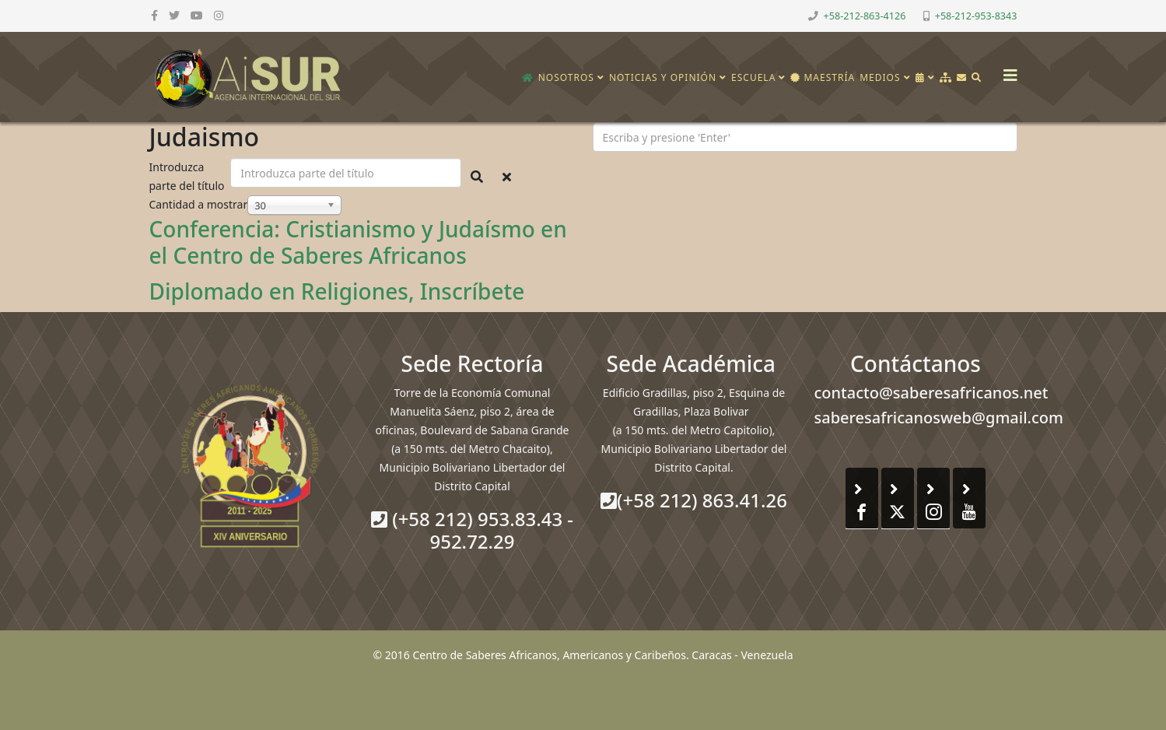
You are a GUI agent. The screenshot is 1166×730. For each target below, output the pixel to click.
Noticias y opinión (662, 77)
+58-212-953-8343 (976, 16)
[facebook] (154, 15)
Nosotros (566, 77)
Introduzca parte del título (188, 176)
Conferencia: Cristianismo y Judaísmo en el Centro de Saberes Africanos (358, 242)
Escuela (753, 77)
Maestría (822, 77)
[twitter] (174, 15)
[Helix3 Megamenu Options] (1006, 70)
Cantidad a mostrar (198, 204)
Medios (880, 77)
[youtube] (197, 15)
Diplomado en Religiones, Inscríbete (337, 291)
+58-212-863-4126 (865, 16)
